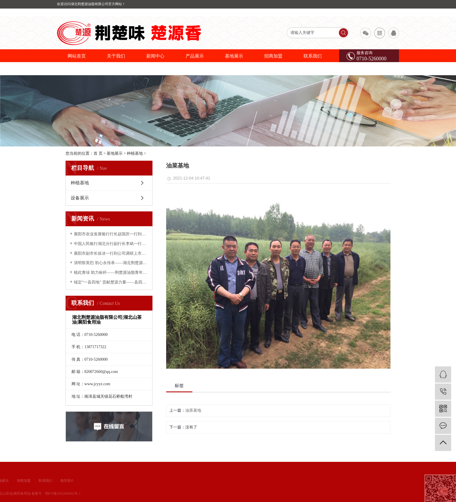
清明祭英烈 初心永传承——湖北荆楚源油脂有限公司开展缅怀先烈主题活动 (111, 263)
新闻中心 (155, 56)
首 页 (98, 153)
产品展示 (195, 56)
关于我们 (116, 56)
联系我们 (313, 56)
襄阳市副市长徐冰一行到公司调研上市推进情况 (111, 253)
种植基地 (135, 153)
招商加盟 (273, 56)
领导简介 (35, 480)
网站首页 (77, 56)
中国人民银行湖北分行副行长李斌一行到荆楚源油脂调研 (111, 244)
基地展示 (234, 56)
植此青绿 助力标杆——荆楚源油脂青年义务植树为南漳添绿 (111, 272)
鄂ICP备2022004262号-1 (31, 493)
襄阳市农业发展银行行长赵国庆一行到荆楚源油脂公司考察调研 (111, 234)
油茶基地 (193, 410)
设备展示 (80, 197)
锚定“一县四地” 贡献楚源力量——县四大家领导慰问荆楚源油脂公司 (111, 282)
